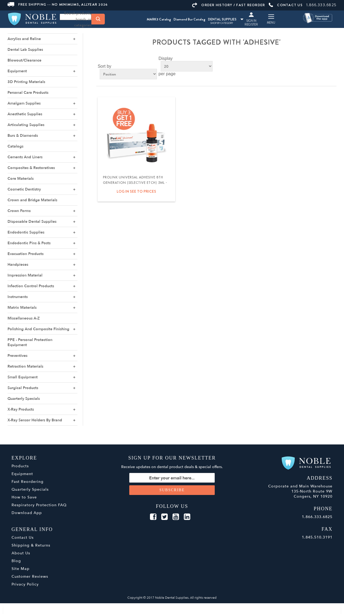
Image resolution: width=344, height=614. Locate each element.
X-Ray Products (21, 409)
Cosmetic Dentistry (24, 189)
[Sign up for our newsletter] (172, 478)
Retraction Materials (25, 366)
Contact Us (23, 537)
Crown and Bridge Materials (32, 200)
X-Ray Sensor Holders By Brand (35, 420)
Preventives (17, 355)
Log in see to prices (136, 191)
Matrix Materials (22, 307)
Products (20, 466)
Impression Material (25, 275)
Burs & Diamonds (23, 135)
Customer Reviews (30, 576)
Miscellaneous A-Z (24, 318)
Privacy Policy (25, 584)
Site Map (21, 568)
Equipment (17, 71)
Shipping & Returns (31, 545)
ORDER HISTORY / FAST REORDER (228, 5)
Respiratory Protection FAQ (39, 505)
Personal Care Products (28, 92)
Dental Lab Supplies (25, 49)
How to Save (24, 497)
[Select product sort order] (128, 74)
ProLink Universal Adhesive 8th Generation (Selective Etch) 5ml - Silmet (135, 183)
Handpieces (18, 264)
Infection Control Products (31, 286)
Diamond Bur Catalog (189, 19)
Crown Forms (19, 210)
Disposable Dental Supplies (32, 221)
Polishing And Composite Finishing (38, 329)
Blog (16, 560)
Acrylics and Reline (24, 38)
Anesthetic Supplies (25, 114)
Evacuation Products (26, 253)
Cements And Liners (25, 157)
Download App (27, 512)
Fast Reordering (28, 481)
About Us (21, 553)
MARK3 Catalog (159, 19)
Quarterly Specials (24, 398)
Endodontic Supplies (26, 232)
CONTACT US (286, 5)
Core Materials (21, 178)
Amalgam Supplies (24, 103)
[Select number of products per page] (187, 66)
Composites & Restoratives (31, 167)
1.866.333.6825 (321, 5)
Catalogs (15, 146)
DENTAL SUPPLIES (225, 19)
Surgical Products (23, 387)
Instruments (18, 296)
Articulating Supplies (26, 124)
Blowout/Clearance (24, 60)
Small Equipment (23, 377)
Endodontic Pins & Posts (29, 243)
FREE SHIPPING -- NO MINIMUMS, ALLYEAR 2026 (58, 4)
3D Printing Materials (26, 81)
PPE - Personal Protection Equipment (30, 342)
